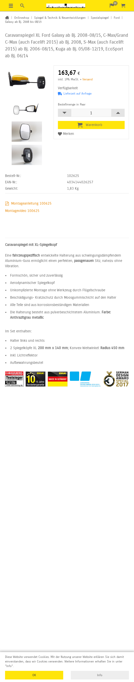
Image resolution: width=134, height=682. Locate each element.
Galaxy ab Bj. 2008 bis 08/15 (23, 22)
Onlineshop (21, 18)
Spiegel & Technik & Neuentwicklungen (60, 18)
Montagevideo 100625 (22, 211)
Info (99, 675)
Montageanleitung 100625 (31, 203)
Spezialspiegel (100, 18)
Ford (117, 18)
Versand (87, 79)
